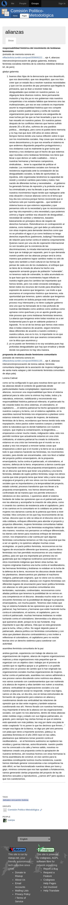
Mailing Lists (22, 890)
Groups (35, 3)
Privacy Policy (22, 894)
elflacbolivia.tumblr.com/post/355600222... (23, 57)
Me (12, 3)
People (22, 3)
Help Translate (51, 890)
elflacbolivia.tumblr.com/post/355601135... (23, 360)
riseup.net (13, 858)
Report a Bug (50, 868)
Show (11, 40)
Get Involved (50, 887)
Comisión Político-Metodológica (32, 12)
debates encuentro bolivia (15, 800)
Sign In (62, 3)
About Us (20, 879)
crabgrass (45, 858)
